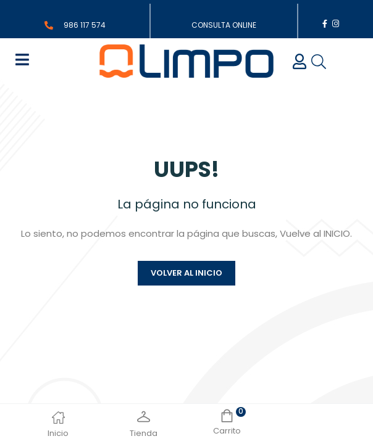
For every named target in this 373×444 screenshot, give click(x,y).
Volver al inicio (186, 273)
